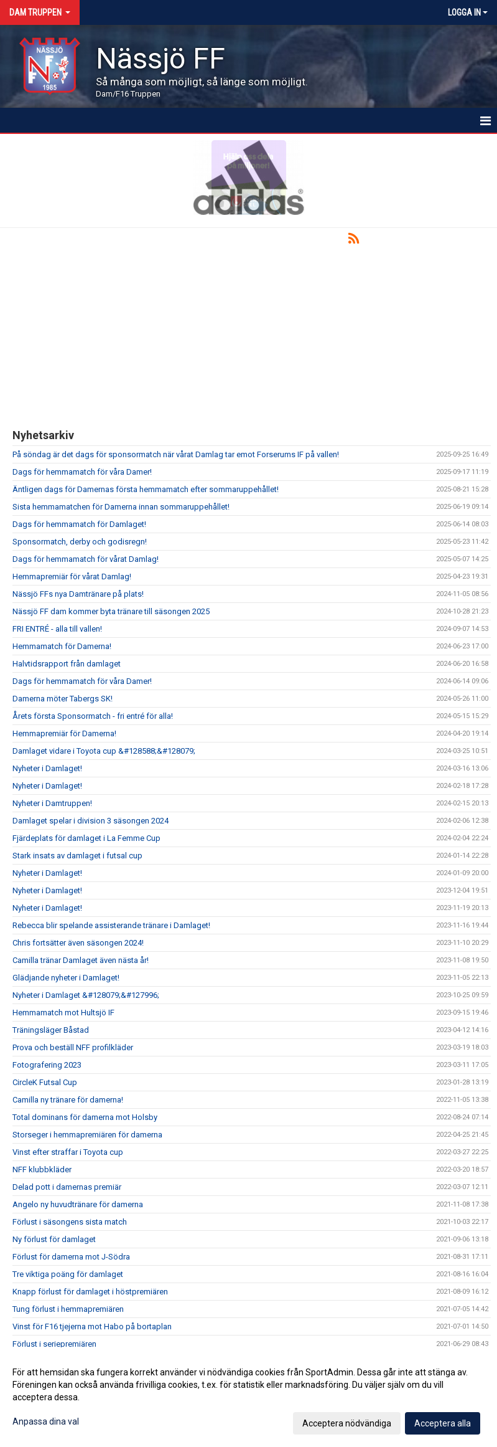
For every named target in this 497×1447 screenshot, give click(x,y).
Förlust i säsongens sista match (69, 1221)
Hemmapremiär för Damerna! (64, 733)
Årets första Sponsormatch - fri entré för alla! (92, 716)
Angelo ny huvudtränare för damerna (77, 1204)
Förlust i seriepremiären (54, 1344)
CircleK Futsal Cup (44, 1082)
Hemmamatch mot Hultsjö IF (63, 1012)
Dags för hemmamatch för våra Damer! (82, 472)
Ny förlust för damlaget (54, 1239)
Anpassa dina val (45, 1421)
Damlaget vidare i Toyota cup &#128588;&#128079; (103, 751)
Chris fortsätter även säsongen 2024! (78, 942)
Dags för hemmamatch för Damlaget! (79, 524)
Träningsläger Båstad (50, 1030)
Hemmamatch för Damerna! (61, 646)
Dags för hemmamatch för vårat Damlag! (85, 559)
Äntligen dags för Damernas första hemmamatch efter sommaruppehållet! (145, 489)
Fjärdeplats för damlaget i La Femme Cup (86, 838)
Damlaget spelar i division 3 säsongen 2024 (90, 820)
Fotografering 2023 (46, 1065)
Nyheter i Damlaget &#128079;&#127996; (85, 995)
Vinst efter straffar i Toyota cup (67, 1152)
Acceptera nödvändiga (346, 1423)
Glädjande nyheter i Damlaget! (65, 977)
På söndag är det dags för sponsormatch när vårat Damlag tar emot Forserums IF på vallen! (175, 454)
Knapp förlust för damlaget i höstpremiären (90, 1291)
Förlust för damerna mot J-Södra (71, 1256)
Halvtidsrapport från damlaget (66, 663)
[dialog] (248, 1397)
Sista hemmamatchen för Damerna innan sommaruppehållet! (121, 506)
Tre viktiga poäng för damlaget (67, 1274)
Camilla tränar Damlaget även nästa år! (80, 960)
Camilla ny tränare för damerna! (67, 1099)
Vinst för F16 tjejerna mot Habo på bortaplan (92, 1326)
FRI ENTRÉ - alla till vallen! (57, 628)
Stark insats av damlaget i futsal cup (77, 855)
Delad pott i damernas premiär (66, 1187)
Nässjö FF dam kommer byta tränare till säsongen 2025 (111, 611)
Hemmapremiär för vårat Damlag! (71, 576)
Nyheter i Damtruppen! (52, 803)
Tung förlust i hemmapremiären (68, 1309)
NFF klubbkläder (42, 1169)
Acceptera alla (442, 1423)
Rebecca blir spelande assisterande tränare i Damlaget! (111, 925)
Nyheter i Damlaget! (47, 768)
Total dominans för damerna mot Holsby (84, 1117)
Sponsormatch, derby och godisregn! (79, 541)
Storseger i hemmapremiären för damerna (87, 1134)
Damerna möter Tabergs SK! (62, 698)
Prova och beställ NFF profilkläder (72, 1047)
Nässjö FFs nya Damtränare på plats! (78, 594)
